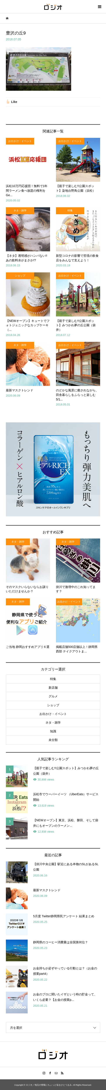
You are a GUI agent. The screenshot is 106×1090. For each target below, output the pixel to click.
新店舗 (53, 687)
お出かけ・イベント (53, 714)
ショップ (53, 705)
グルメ (53, 696)
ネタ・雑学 (53, 722)
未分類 (53, 740)
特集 (53, 679)
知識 (53, 731)
